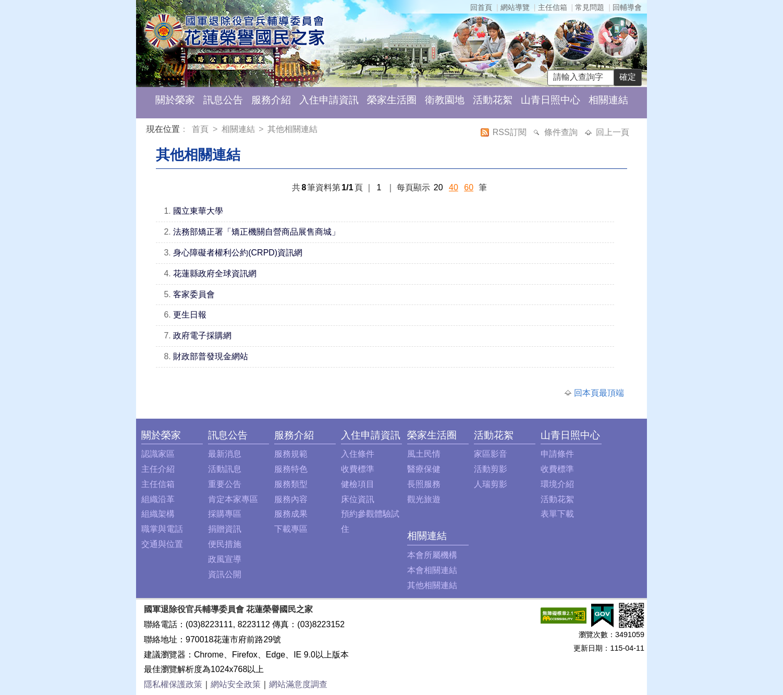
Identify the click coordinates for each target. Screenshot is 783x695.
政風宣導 (224, 559)
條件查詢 (562, 132)
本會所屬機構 (432, 555)
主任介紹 (158, 469)
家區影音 (490, 453)
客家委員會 (194, 294)
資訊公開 (224, 574)
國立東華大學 (198, 210)
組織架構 (158, 513)
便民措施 (224, 544)
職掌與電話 (162, 529)
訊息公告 (223, 99)
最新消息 (224, 453)
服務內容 (291, 499)
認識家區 (158, 453)
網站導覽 (515, 7)
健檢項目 (357, 484)
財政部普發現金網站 (210, 356)
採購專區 (224, 513)
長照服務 (424, 484)
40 (453, 187)
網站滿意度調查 (298, 684)
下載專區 (291, 529)
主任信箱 (552, 7)
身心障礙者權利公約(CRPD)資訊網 (237, 252)
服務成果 (291, 513)
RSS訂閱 (511, 132)
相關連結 (608, 99)
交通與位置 (162, 544)
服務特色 (291, 469)
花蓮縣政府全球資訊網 (214, 273)
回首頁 (481, 7)
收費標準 (357, 469)
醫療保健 (424, 469)
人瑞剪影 (490, 484)
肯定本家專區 (233, 499)
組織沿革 (158, 499)
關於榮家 (175, 99)
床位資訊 (357, 499)
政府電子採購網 (202, 335)
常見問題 (589, 7)
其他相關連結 (292, 129)
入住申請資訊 (329, 99)
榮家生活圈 (392, 99)
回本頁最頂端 (599, 392)
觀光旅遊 (424, 499)
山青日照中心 (550, 99)
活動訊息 (224, 469)
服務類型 (291, 484)
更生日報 (189, 314)
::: (148, 131)
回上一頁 (612, 132)
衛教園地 (444, 99)
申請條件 (557, 453)
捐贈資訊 (224, 529)
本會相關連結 (432, 570)
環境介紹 (557, 484)
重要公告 (224, 484)
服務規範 (291, 453)
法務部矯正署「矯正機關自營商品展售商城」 (256, 231)
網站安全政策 (236, 684)
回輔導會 (627, 7)
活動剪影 (490, 469)
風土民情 (424, 453)
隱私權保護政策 (173, 684)
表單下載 (557, 513)
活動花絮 (492, 99)
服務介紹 (271, 99)
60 (468, 187)
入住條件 (357, 453)
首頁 (201, 129)
